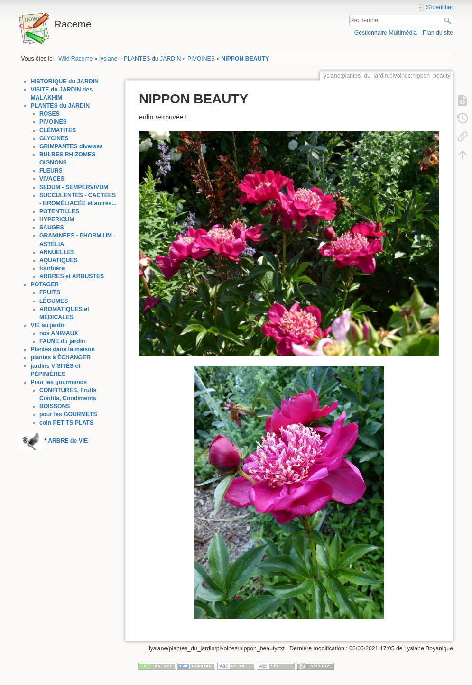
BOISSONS (54, 406)
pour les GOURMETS (68, 414)
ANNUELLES (57, 252)
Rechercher (448, 20)
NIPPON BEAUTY (245, 58)
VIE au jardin (48, 325)
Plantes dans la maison (63, 349)
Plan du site (438, 32)
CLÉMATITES (57, 130)
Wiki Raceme (75, 58)
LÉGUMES (53, 301)
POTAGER (45, 284)
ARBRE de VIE (68, 441)
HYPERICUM (56, 219)
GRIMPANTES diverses (71, 146)
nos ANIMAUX (58, 333)
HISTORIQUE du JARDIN (65, 81)
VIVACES (52, 178)
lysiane (108, 58)
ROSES (49, 113)
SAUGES (51, 227)
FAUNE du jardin (62, 341)
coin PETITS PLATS (66, 423)
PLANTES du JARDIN (152, 58)
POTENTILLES (59, 211)
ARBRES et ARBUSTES (71, 276)
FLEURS (51, 170)
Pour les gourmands (59, 382)
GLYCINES (54, 138)
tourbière (52, 268)
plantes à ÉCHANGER (61, 357)
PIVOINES (201, 58)
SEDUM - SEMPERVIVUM (73, 187)
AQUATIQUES (58, 260)
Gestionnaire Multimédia (385, 32)
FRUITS (49, 292)
